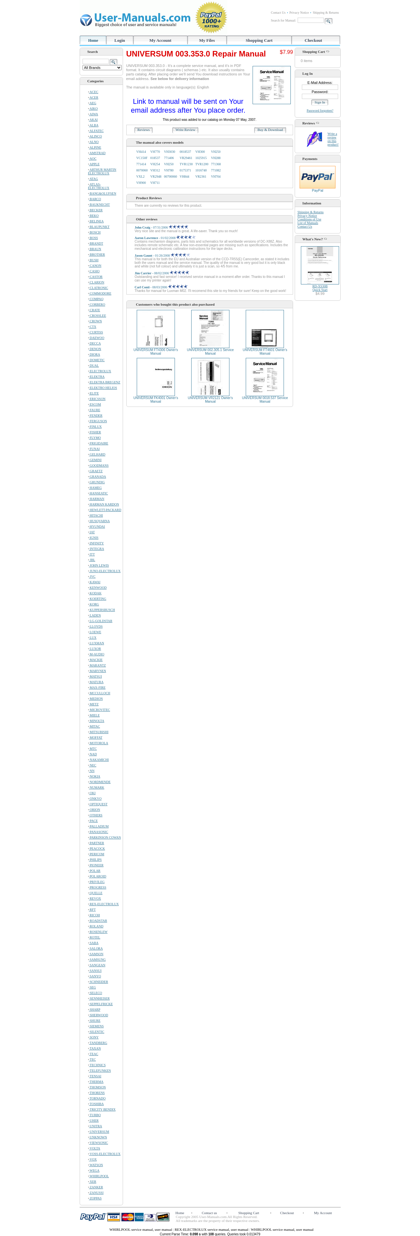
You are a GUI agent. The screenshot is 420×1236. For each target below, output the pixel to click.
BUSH (93, 260)
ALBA (93, 125)
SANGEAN (96, 965)
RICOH (94, 915)
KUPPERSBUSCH (101, 610)
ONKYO (95, 798)
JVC (92, 576)
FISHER (94, 432)
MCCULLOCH (99, 693)
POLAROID (97, 876)
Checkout (313, 40)
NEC (92, 765)
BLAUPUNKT (99, 227)
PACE (93, 821)
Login (120, 40)
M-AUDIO (96, 654)
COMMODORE (100, 293)
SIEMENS (96, 1026)
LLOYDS (95, 626)
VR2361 (200, 176)
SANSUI (95, 970)
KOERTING (97, 599)
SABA (93, 943)
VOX (92, 1159)
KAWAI (94, 582)
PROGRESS (97, 887)
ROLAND (95, 926)
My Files (207, 40)
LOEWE (94, 632)
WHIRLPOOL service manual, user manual (141, 1229)
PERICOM (96, 854)
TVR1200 (201, 164)
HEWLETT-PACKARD (104, 510)
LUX (92, 637)
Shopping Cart (259, 40)
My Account (160, 40)
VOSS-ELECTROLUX (104, 1154)
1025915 (201, 158)
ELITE (93, 393)
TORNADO (97, 1098)
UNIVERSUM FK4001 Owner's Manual (155, 399)
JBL (91, 560)
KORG (93, 604)
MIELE (94, 715)
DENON (94, 349)
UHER (93, 1120)
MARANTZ (97, 665)
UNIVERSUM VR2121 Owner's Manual (210, 399)
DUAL (93, 365)
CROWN (95, 321)
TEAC (93, 1054)
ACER (93, 97)
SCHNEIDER (98, 982)
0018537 (185, 151)
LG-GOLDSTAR (100, 621)
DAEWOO (96, 338)
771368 (216, 164)
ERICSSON (97, 399)
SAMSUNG (97, 959)
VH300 (200, 151)
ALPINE (94, 147)
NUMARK (96, 787)
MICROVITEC (99, 710)
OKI (92, 793)
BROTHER (96, 254)
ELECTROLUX (99, 371)
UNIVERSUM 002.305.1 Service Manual (210, 351)
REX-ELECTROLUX (103, 904)
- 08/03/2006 (161, 287)
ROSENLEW (98, 932)
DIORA (94, 354)
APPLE (94, 164)
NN (91, 771)
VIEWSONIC (98, 1143)
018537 (155, 158)
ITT (91, 554)
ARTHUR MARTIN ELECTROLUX (102, 171)
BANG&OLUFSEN (102, 193)
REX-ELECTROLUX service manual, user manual (212, 1229)
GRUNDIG (96, 482)
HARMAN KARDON (103, 504)
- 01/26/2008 (162, 255)
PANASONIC (98, 832)
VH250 (215, 151)
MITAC (94, 726)
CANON (94, 265)
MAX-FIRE (97, 687)
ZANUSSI (96, 1193)
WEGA (94, 1170)
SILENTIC (96, 1032)
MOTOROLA (98, 743)
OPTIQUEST (98, 804)
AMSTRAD (97, 153)
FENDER (95, 415)
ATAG (93, 179)
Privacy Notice (299, 12)
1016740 (201, 170)
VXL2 (140, 176)
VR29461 (185, 158)
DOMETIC (96, 360)
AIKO (93, 108)
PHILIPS (95, 859)
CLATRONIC (98, 288)
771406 (169, 158)
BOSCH (94, 232)
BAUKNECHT (99, 204)
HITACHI (95, 515)
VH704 (215, 176)
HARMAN (96, 499)
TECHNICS (97, 1065)
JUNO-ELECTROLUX (104, 571)
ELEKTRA (96, 376)
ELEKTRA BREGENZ (104, 382)
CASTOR (95, 277)
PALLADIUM (98, 826)
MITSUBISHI (98, 732)
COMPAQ (95, 299)
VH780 (168, 170)
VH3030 (169, 151)
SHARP (94, 1009)
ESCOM (94, 404)
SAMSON (95, 954)
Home (93, 40)
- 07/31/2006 (161, 227)
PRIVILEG (96, 882)
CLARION (96, 282)
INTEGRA (96, 549)
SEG (92, 987)
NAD (92, 754)
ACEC (93, 92)
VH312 (155, 170)
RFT (92, 909)
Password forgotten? (320, 110)
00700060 (170, 176)
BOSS (93, 238)
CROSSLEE (97, 315)
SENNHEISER (99, 998)
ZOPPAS (95, 1198)
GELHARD (96, 454)
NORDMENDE (99, 782)
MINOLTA (96, 721)
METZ (93, 704)
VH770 (155, 151)
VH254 (155, 164)
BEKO (93, 215)
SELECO (95, 993)
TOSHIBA (96, 1104)
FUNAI (94, 449)
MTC (92, 748)
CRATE (94, 310)
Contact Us (278, 12)
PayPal (317, 188)
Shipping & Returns (326, 12)
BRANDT (95, 243)
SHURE (94, 1020)
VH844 (184, 176)
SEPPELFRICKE (100, 1004)
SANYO (94, 976)
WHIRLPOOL (98, 1176)
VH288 (215, 158)
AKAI (93, 119)
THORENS (96, 1093)
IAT (91, 532)
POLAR (94, 871)
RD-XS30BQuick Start (320, 288)
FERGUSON (97, 421)
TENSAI (94, 1076)
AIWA (93, 114)
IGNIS (93, 537)
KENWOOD (97, 587)
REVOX (94, 898)
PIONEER (96, 865)
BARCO (94, 199)
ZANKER (95, 1187)
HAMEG (95, 488)
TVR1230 (186, 164)
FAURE (94, 410)
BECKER (95, 210)
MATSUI (95, 676)
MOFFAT (95, 737)
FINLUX (95, 426)
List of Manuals (308, 223)
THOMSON (97, 1087)
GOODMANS (98, 465)
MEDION (95, 698)
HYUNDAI (96, 526)
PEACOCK (96, 848)
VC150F (142, 158)
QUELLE (95, 893)
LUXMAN (96, 643)
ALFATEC (96, 131)
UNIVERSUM (98, 1131)
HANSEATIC (98, 493)
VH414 (141, 151)
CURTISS (95, 332)
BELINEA (96, 221)
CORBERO (96, 304)
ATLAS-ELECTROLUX (99, 186)
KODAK (95, 593)
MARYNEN (97, 671)
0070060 (142, 170)
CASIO (94, 271)
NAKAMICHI (98, 760)
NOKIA (94, 776)
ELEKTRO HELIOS (102, 388)
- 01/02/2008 (165, 238)
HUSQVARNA (99, 521)
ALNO (93, 142)
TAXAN (94, 1048)
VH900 (141, 183)
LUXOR (94, 648)
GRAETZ (95, 471)
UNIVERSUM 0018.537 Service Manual (265, 399)
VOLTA (94, 1148)
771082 (216, 170)
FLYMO (94, 438)
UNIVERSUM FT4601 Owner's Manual (265, 351)
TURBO (94, 1115)
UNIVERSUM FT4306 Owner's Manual (155, 351)
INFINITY (96, 543)
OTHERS (95, 815)
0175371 (185, 170)
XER (92, 1181)
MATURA (96, 682)
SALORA (95, 948)
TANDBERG (97, 1043)
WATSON (95, 1165)
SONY (93, 1037)
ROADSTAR (97, 921)
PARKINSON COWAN (104, 837)
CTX (92, 327)
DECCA (94, 343)
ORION (94, 809)
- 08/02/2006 (162, 273)
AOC (92, 158)
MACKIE (95, 660)
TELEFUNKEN (99, 1070)
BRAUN (94, 249)
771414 (141, 164)
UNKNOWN (97, 1137)
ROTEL (94, 937)
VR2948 (156, 176)
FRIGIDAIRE (98, 443)
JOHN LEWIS (98, 565)
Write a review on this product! (333, 139)
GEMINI (95, 460)
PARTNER (96, 843)
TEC (92, 1059)
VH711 (155, 183)
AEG (92, 103)
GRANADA (97, 476)
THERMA (96, 1082)
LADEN (94, 615)
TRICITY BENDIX (102, 1109)
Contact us (209, 1213)
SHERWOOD (98, 1015)
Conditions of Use (309, 219)
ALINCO (95, 136)
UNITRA (95, 1126)
